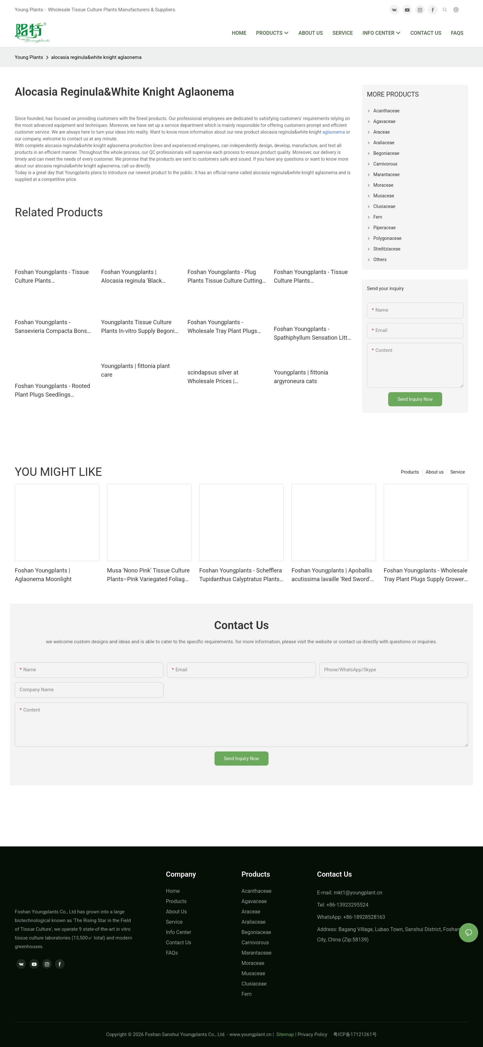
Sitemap (284, 1034)
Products (410, 472)
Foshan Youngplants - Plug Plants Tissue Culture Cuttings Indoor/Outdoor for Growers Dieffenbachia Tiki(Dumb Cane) (226, 277)
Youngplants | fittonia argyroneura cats (301, 376)
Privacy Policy (315, 1034)
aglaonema (334, 132)
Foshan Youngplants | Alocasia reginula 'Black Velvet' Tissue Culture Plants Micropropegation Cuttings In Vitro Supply (138, 277)
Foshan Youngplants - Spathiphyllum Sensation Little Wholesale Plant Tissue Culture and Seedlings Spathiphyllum (313, 333)
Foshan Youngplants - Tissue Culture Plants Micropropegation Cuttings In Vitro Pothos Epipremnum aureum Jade (311, 277)
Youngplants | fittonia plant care (135, 370)
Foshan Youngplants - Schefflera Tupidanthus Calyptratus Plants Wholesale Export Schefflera (240, 575)
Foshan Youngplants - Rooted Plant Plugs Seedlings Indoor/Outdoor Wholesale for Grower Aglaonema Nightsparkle (53, 390)
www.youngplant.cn (250, 1034)
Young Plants (29, 57)
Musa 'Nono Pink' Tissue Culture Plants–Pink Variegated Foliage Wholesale (148, 575)
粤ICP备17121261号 (355, 1034)
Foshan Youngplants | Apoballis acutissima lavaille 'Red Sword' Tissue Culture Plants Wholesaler (331, 575)
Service (457, 472)
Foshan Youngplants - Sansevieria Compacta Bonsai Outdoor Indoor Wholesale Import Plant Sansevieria (53, 327)
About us (435, 472)
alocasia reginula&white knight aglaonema (96, 57)
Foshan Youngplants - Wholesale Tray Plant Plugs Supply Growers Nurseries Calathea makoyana (222, 327)
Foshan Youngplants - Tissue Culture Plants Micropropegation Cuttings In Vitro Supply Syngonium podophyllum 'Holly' (52, 277)
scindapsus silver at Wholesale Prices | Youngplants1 (212, 377)
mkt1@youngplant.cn (358, 893)
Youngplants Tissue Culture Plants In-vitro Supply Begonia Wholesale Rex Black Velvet (139, 327)
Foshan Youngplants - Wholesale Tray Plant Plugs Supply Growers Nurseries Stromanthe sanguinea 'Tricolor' (426, 575)
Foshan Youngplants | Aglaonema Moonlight (43, 574)
